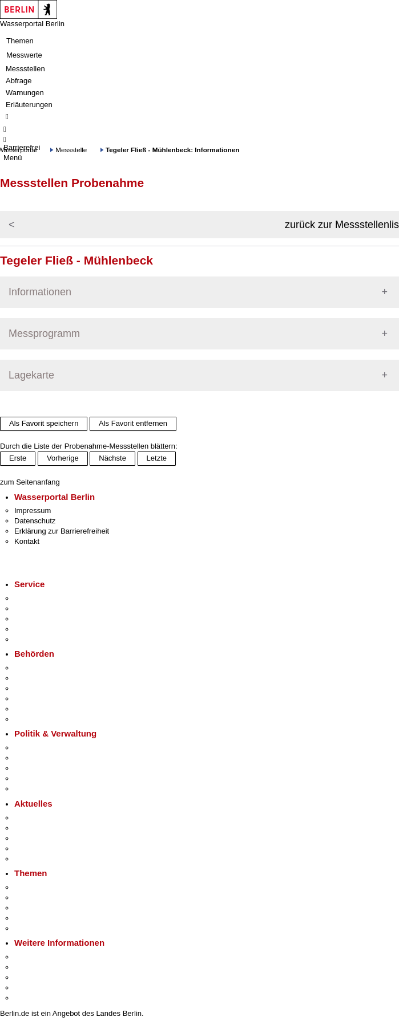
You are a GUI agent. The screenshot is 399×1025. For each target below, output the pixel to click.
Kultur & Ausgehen (45, 957)
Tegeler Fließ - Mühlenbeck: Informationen (172, 149)
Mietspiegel (33, 918)
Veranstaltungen (41, 838)
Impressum (32, 510)
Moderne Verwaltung (48, 908)
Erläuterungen (29, 104)
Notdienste (32, 629)
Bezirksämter (36, 688)
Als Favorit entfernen (133, 423)
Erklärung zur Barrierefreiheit (61, 531)
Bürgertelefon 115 (43, 619)
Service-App (34, 598)
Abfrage (19, 80)
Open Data (32, 778)
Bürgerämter (34, 698)
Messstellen (25, 68)
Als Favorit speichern (43, 423)
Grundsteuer (34, 928)
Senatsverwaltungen (48, 678)
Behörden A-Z (37, 668)
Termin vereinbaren (46, 608)
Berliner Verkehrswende (53, 897)
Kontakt (26, 541)
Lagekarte (31, 375)
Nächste (112, 458)
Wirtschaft (30, 977)
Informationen (40, 292)
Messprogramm (44, 333)
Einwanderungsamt (46, 719)
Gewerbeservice (41, 639)
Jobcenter (30, 709)
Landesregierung (42, 747)
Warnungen (25, 92)
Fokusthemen (36, 887)
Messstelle (71, 149)
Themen (20, 40)
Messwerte (24, 55)
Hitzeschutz (33, 859)
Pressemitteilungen (46, 818)
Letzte (157, 458)
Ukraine (27, 848)
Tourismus (31, 967)
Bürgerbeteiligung (43, 768)
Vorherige (63, 458)
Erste (17, 458)
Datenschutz (34, 520)
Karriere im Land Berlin (52, 758)
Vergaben (30, 788)
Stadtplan (30, 998)
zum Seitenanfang (30, 482)
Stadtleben (32, 987)
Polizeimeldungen (43, 828)
